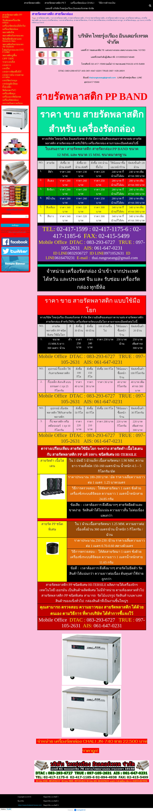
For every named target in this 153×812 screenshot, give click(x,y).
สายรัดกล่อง (52, 20)
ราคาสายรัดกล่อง (66, 20)
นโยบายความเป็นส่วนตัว (17, 232)
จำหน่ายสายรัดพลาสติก (95, 18)
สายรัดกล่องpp (130, 20)
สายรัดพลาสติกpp (133, 18)
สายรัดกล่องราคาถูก (114, 20)
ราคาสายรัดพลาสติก (58, 18)
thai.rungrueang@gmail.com (102, 77)
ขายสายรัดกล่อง (80, 20)
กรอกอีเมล (6, 213)
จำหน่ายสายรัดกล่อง (96, 20)
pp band (140, 20)
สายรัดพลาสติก (43, 18)
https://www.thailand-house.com (30, 805)
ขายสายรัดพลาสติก (76, 18)
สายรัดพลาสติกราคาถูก (115, 18)
